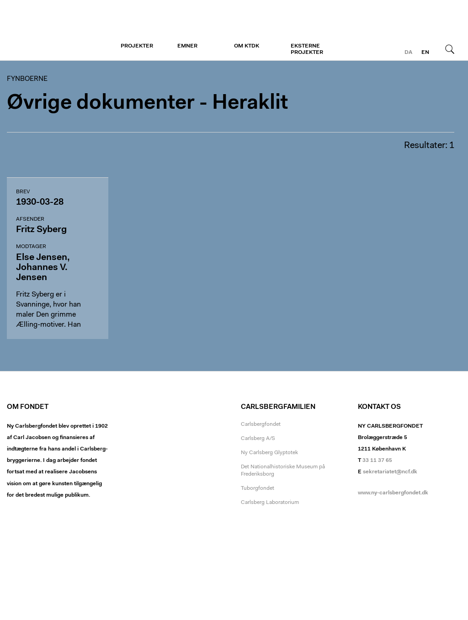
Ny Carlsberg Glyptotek (269, 453)
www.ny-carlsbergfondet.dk (393, 493)
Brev (23, 192)
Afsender (30, 219)
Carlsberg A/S (258, 438)
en (425, 52)
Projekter (137, 46)
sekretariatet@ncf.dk (390, 472)
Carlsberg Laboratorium (270, 502)
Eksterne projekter (307, 49)
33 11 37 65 (377, 460)
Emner (187, 46)
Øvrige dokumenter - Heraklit (147, 103)
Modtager (31, 246)
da (408, 52)
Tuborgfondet (257, 488)
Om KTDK (246, 46)
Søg (449, 48)
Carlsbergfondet (261, 424)
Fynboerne (63, 31)
